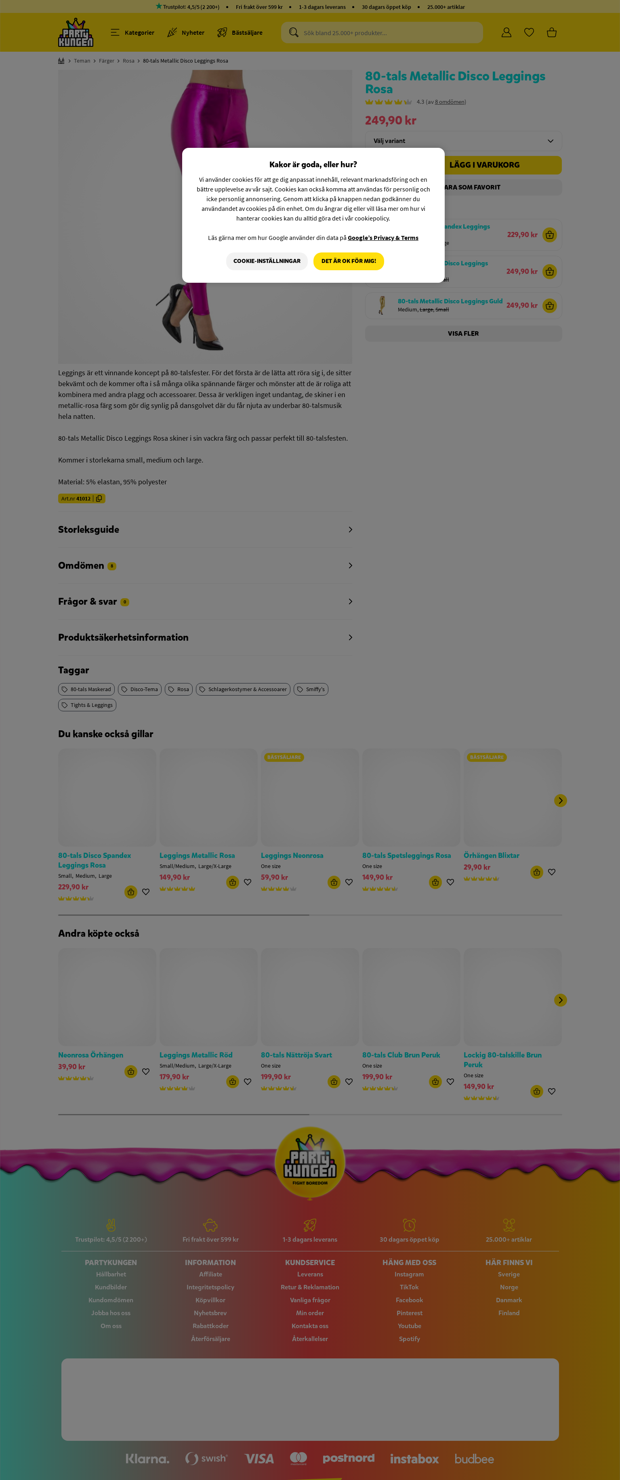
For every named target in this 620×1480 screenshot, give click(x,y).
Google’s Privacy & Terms (383, 237)
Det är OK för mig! (349, 261)
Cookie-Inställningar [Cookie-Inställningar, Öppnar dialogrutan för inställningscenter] (267, 261)
